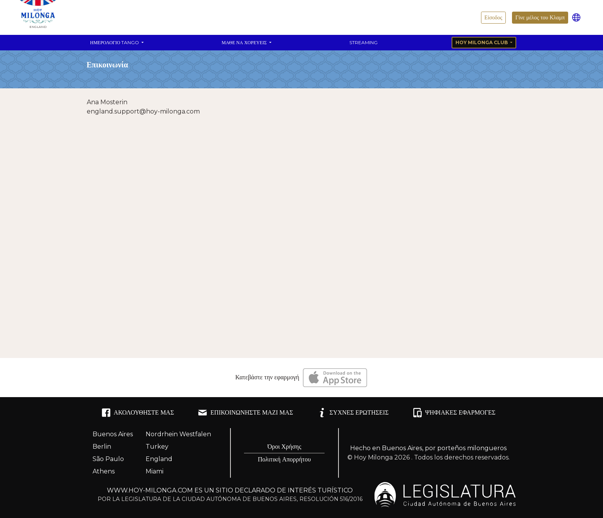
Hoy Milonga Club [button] (482, 42)
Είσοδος (493, 17)
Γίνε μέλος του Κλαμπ (540, 17)
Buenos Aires (113, 434)
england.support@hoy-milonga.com (143, 111)
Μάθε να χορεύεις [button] (245, 42)
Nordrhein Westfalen (178, 434)
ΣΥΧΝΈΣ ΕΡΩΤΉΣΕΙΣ (353, 412)
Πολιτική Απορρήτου (284, 459)
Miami (154, 471)
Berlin (102, 446)
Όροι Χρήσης (284, 446)
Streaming (363, 42)
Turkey (157, 446)
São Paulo (108, 459)
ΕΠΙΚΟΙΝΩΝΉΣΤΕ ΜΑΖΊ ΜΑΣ (245, 412)
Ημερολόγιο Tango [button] (115, 42)
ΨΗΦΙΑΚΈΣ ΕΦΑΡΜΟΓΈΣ (454, 412)
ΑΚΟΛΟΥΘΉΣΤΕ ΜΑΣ (137, 412)
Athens (104, 471)
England (159, 459)
